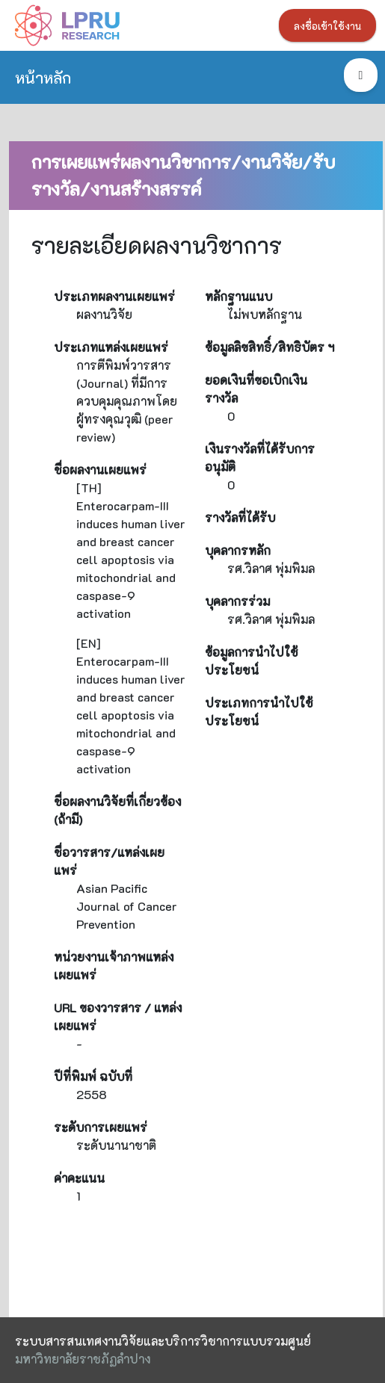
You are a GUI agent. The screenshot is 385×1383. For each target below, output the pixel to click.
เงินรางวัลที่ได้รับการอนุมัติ (260, 457)
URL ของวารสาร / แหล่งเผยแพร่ (118, 1016)
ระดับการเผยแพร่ (100, 1127)
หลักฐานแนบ (238, 296)
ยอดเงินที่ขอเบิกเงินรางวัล (256, 389)
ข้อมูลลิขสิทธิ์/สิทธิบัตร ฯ (269, 347)
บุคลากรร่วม (237, 601)
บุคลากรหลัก (238, 550)
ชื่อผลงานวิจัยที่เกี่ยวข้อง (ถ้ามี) (117, 810)
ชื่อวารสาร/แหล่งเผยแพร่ (109, 861)
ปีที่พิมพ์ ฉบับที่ (93, 1076)
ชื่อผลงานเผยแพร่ (100, 469)
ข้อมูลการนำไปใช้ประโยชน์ (251, 661)
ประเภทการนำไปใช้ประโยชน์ (259, 711)
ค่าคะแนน (79, 1178)
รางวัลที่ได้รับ (240, 517)
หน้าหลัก (43, 77)
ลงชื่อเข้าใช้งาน (327, 26)
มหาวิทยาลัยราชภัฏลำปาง (82, 1359)
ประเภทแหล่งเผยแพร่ (111, 347)
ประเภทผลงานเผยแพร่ (114, 296)
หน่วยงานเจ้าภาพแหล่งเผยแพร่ (113, 966)
